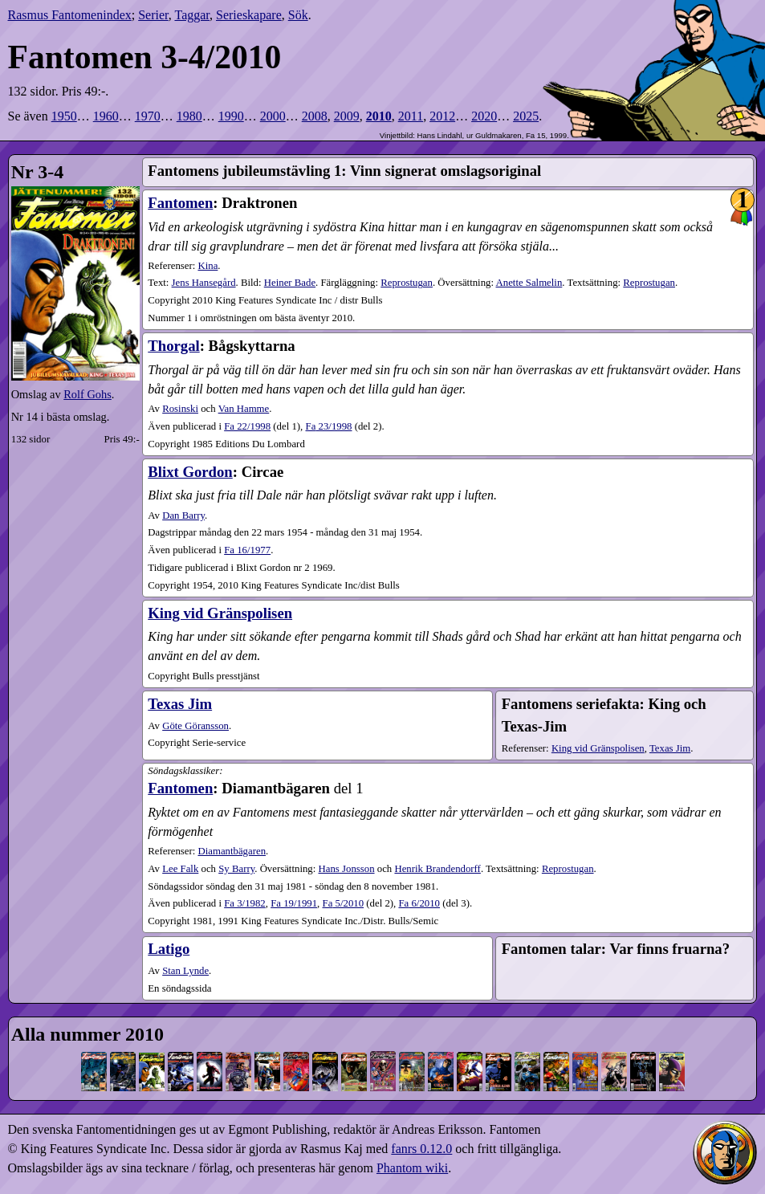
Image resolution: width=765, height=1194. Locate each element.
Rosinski (180, 408)
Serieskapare (249, 15)
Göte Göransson (195, 725)
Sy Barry (236, 868)
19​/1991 (294, 903)
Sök (298, 15)
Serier (153, 15)
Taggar (192, 15)
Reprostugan (406, 282)
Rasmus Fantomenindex (70, 15)
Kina (207, 265)
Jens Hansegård (204, 282)
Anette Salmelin (529, 282)
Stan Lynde (185, 970)
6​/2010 (419, 903)
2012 (442, 116)
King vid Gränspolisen (220, 613)
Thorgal (173, 345)
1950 (64, 116)
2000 (273, 116)
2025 (526, 116)
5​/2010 (343, 903)
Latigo (168, 948)
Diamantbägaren (231, 851)
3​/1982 (245, 903)
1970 (148, 116)
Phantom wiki (412, 1168)
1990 (231, 116)
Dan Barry (183, 515)
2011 (410, 116)
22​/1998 (247, 426)
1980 (189, 116)
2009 (347, 116)
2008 (315, 116)
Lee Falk (180, 868)
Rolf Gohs (87, 394)
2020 (484, 116)
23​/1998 (329, 426)
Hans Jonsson (347, 868)
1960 (106, 116)
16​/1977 (247, 550)
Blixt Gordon (190, 471)
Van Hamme (244, 408)
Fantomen (180, 202)
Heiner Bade (289, 282)
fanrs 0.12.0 (421, 1148)
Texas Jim (180, 703)
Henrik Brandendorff (437, 868)
